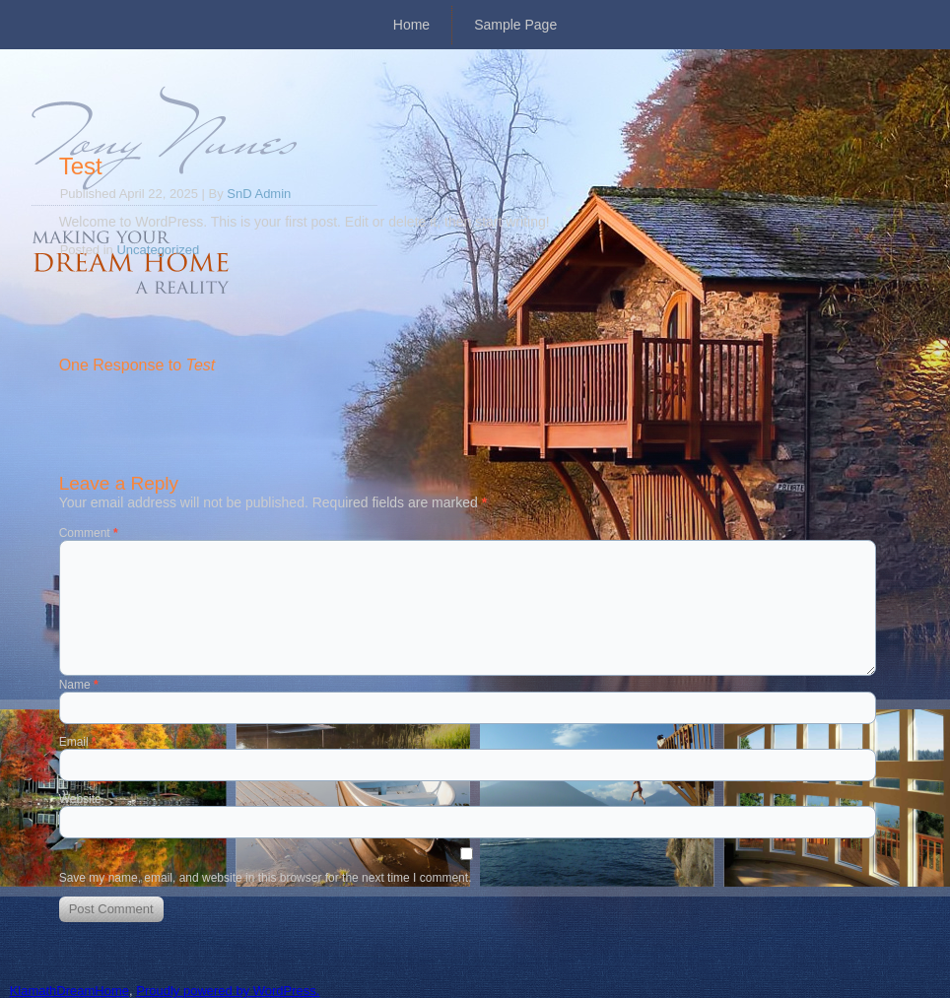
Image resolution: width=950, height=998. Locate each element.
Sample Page (515, 25)
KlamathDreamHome (69, 990)
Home (411, 25)
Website (80, 799)
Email (78, 742)
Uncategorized (157, 249)
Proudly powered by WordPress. (227, 990)
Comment (88, 533)
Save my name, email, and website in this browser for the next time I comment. (265, 878)
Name (79, 685)
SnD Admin (259, 193)
